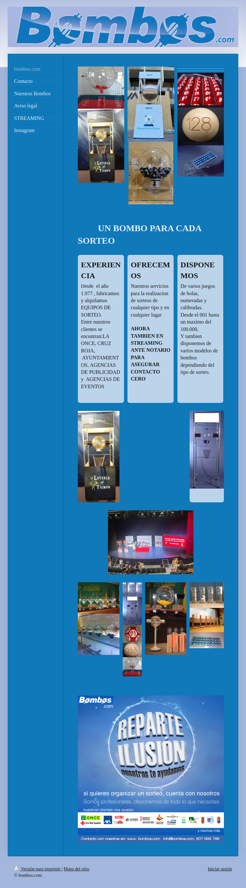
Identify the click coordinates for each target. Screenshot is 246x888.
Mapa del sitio (76, 869)
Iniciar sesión (220, 869)
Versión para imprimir (38, 869)
